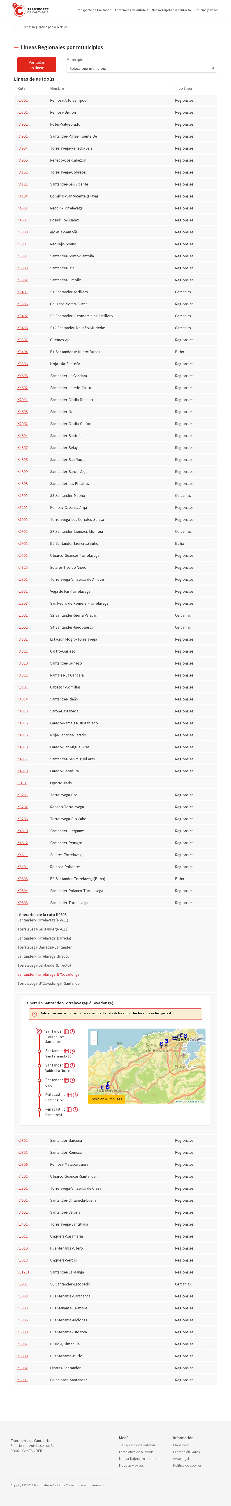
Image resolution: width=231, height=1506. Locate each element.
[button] (67, 1031)
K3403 (22, 327)
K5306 (22, 363)
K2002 (22, 627)
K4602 (22, 1212)
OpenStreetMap (195, 1101)
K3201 (22, 794)
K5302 (22, 279)
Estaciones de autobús (131, 10)
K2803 (22, 603)
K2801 (22, 579)
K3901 (22, 1284)
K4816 (22, 723)
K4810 (22, 830)
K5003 (22, 1296)
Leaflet (178, 1101)
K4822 (22, 675)
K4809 (22, 471)
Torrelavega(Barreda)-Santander (44, 947)
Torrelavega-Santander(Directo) (44, 965)
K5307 (22, 339)
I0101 (22, 782)
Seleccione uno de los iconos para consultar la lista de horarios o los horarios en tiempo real (106, 1013)
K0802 (22, 1140)
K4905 (22, 160)
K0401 (22, 1224)
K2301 (22, 1188)
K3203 (22, 818)
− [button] (93, 1041)
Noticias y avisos (206, 10)
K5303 (22, 267)
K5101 (22, 866)
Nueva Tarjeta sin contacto (171, 10)
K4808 (22, 483)
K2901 (22, 399)
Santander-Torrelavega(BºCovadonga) (49, 974)
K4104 (22, 196)
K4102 (22, 172)
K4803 (22, 375)
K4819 (22, 770)
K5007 (22, 1343)
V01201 (23, 1272)
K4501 (22, 220)
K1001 (22, 519)
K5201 (22, 507)
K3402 (22, 315)
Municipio (75, 59)
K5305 (22, 303)
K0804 (22, 890)
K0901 (22, 543)
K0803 (22, 902)
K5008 (22, 1331)
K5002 (22, 1367)
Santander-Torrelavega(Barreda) (44, 938)
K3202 (22, 806)
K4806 (22, 459)
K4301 (22, 639)
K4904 (22, 148)
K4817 (22, 758)
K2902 (22, 423)
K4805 (22, 411)
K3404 (22, 351)
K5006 (22, 1308)
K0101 (22, 687)
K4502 (22, 208)
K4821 (22, 651)
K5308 (22, 232)
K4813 (22, 711)
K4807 (22, 447)
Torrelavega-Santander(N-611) (43, 929)
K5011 (22, 1236)
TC (15, 27)
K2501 (22, 495)
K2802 (22, 591)
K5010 (22, 1248)
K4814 (22, 699)
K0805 (22, 878)
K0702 (22, 100)
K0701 (22, 112)
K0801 (22, 1152)
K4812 (22, 842)
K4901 (22, 136)
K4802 (22, 387)
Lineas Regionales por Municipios (45, 27)
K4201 (22, 1176)
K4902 (22, 124)
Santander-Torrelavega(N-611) (42, 920)
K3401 (22, 291)
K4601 (22, 1200)
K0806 (22, 1164)
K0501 (22, 555)
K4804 (22, 435)
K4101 (22, 184)
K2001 (22, 615)
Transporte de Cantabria (93, 10)
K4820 (22, 663)
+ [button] (93, 1034)
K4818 (22, 746)
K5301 (22, 255)
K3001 (22, 244)
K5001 (22, 1379)
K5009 (22, 1355)
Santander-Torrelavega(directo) (44, 956)
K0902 (22, 531)
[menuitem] (142, 1445)
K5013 (22, 1260)
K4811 (22, 854)
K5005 (22, 1320)
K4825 (22, 567)
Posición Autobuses (106, 1099)
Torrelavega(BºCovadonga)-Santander (49, 983)
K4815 (22, 735)
